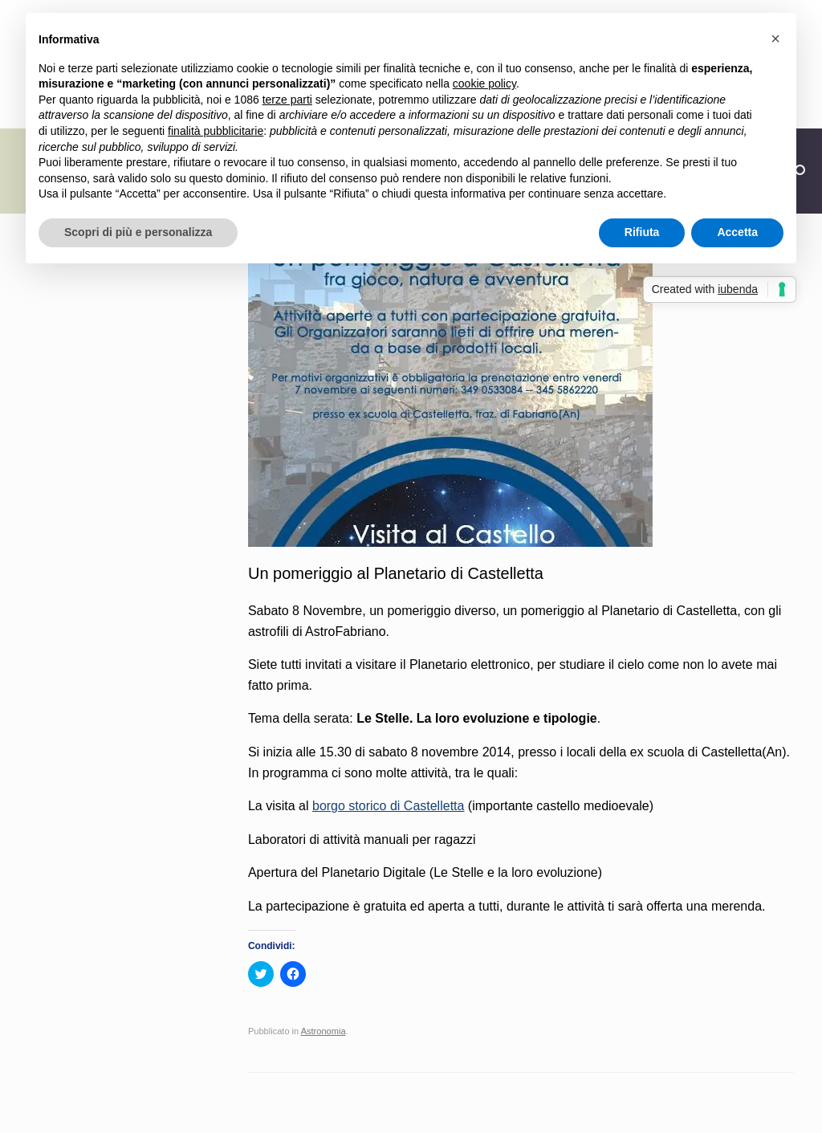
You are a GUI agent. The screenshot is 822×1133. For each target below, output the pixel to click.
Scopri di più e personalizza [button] (138, 232)
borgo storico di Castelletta (388, 806)
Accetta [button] (737, 232)
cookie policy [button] (484, 83)
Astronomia (323, 1031)
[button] (775, 38)
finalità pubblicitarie (215, 130)
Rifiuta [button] (642, 232)
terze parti (287, 99)
